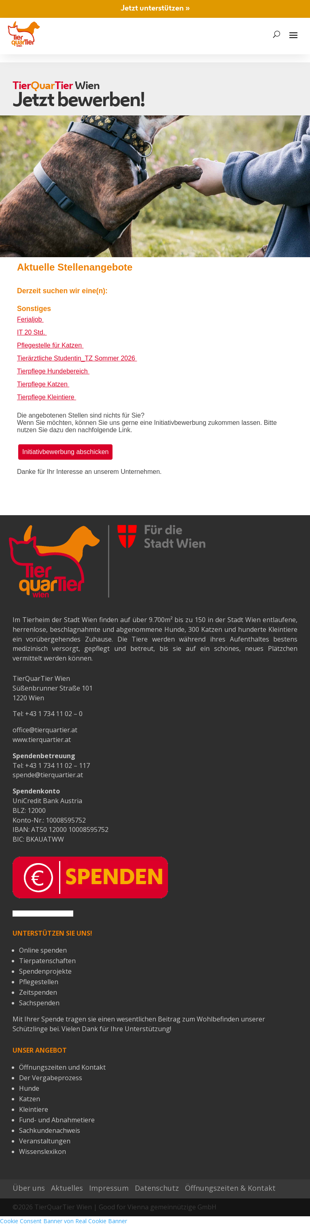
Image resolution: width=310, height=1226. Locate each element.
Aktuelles (67, 1188)
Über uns (29, 1188)
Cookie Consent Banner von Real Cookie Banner (63, 1221)
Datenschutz (157, 1188)
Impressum (109, 1188)
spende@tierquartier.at (48, 774)
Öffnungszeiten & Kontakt (230, 1188)
